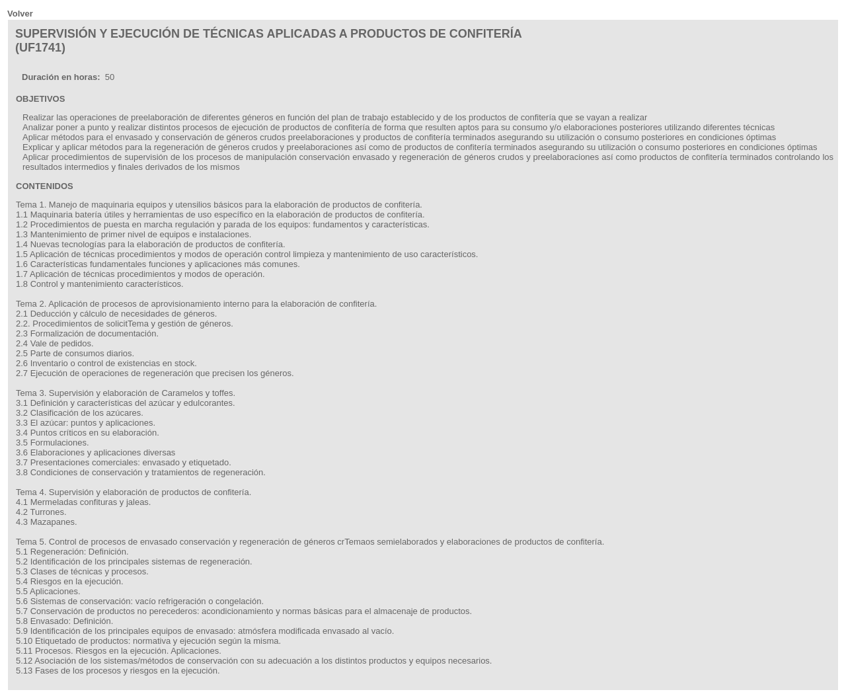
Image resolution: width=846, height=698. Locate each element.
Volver (20, 14)
